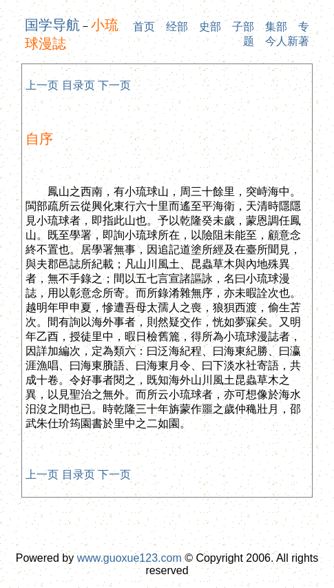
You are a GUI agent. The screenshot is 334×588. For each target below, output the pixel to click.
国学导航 (52, 24)
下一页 (114, 85)
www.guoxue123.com (129, 558)
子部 (243, 26)
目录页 (78, 85)
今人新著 (287, 41)
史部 (210, 26)
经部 (177, 26)
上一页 (42, 85)
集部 (276, 26)
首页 (144, 26)
